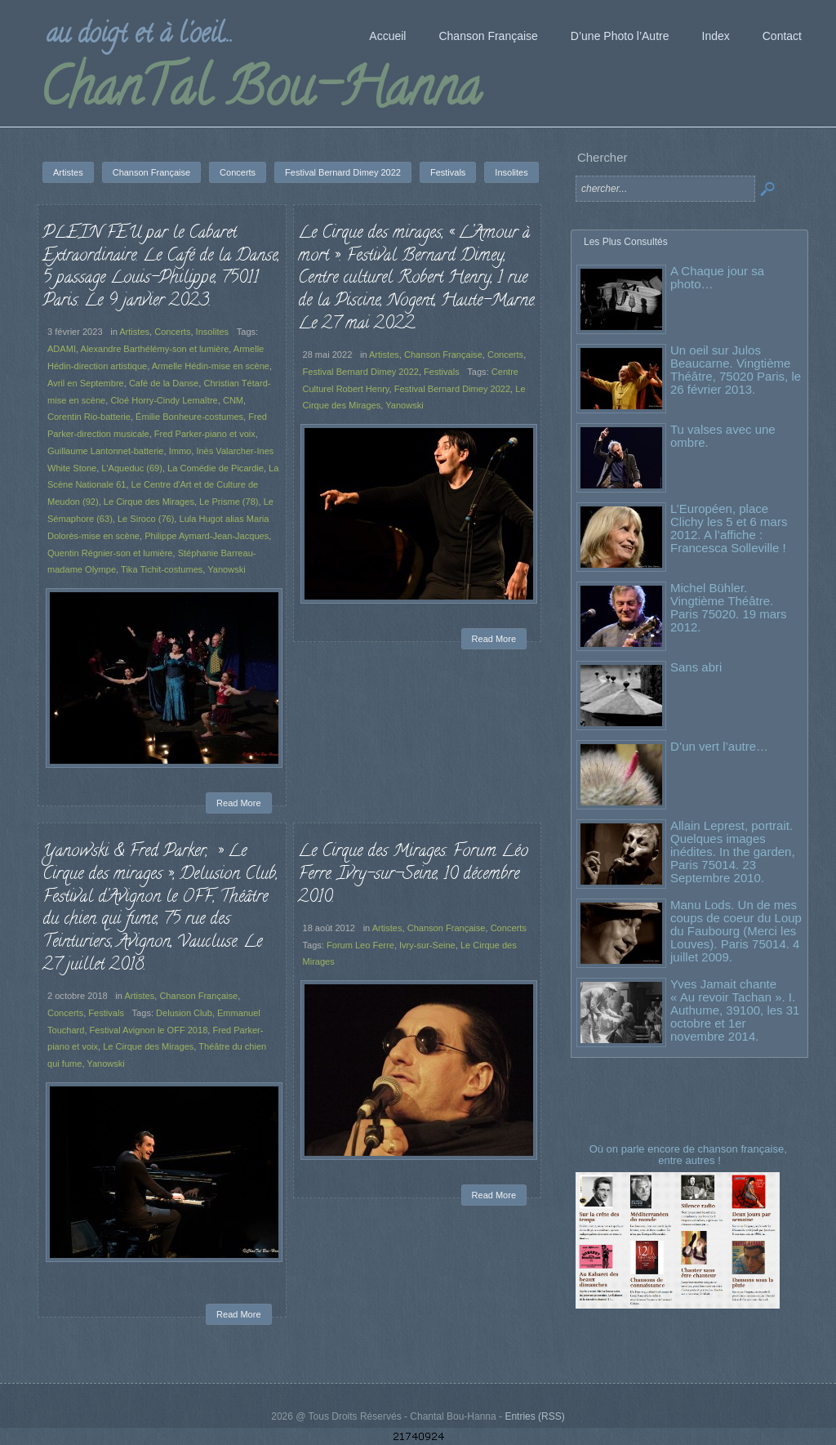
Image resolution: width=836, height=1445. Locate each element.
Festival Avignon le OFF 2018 (149, 1030)
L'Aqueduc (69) (131, 468)
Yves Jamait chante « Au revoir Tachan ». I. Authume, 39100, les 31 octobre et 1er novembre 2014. (734, 1010)
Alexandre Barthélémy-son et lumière (155, 349)
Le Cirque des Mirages (149, 501)
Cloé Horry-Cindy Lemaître (163, 400)
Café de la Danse (163, 383)
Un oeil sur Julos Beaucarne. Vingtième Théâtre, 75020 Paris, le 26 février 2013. (735, 369)
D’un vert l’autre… (719, 746)
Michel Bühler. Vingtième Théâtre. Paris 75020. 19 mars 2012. (728, 607)
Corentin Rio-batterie (89, 416)
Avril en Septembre (85, 383)
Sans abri (696, 667)
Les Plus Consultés (626, 242)
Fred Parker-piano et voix (205, 434)
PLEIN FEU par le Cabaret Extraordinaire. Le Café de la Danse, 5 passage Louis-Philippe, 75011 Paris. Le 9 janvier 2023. (160, 267)
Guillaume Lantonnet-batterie (105, 451)
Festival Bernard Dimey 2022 (361, 372)
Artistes (134, 332)
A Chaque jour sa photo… (717, 277)
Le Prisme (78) (228, 501)
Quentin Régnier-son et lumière (110, 553)
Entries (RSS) (534, 1416)
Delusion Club (184, 1013)
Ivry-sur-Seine (427, 945)
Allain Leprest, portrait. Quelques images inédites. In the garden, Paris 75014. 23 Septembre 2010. (732, 851)
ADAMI (61, 349)
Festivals (442, 372)
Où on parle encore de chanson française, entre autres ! (689, 1154)
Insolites (212, 332)
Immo (180, 451)
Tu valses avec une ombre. (723, 435)
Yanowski (226, 569)
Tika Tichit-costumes (161, 569)
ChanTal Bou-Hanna (260, 93)
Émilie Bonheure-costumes (189, 416)
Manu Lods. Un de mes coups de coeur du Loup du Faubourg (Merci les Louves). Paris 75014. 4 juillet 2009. (736, 931)
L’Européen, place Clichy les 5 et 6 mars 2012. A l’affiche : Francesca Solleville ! (728, 528)
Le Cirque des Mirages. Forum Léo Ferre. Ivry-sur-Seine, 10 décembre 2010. (413, 874)
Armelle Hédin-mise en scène (210, 366)
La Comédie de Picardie (215, 468)
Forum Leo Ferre (360, 945)
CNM (233, 400)
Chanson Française (443, 354)
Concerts (172, 332)
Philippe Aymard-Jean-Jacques (207, 536)
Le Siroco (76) (146, 519)
